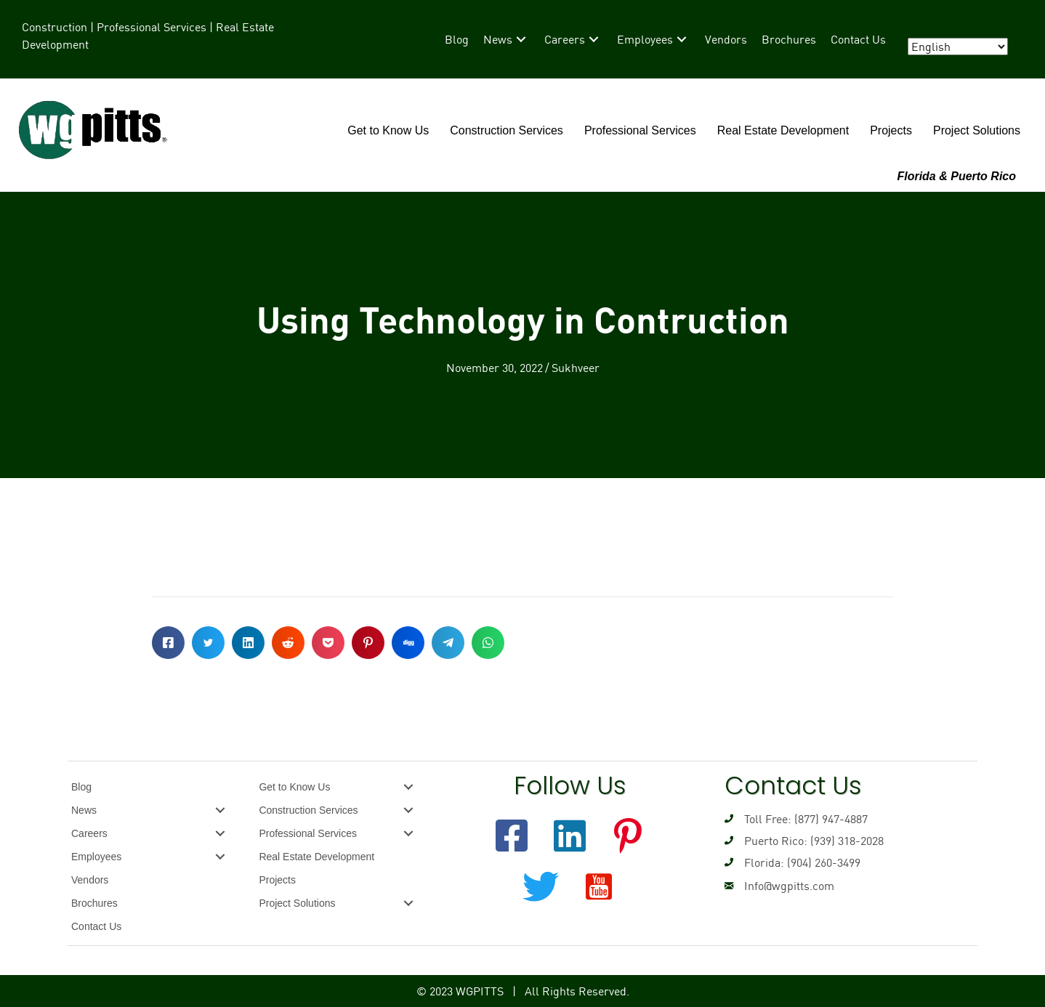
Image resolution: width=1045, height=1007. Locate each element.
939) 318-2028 (849, 840)
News (84, 810)
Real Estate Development (783, 130)
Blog (81, 787)
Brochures (94, 903)
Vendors (89, 880)
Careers (89, 833)
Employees (96, 856)
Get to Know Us (388, 130)
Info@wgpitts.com (789, 885)
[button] (511, 835)
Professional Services (640, 130)
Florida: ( (767, 862)
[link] (456, 39)
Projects (891, 130)
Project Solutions (976, 130)
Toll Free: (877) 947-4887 (806, 819)
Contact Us (96, 926)
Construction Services (506, 130)
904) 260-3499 (825, 862)
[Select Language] (958, 46)
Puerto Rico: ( (779, 840)
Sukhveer (576, 367)
